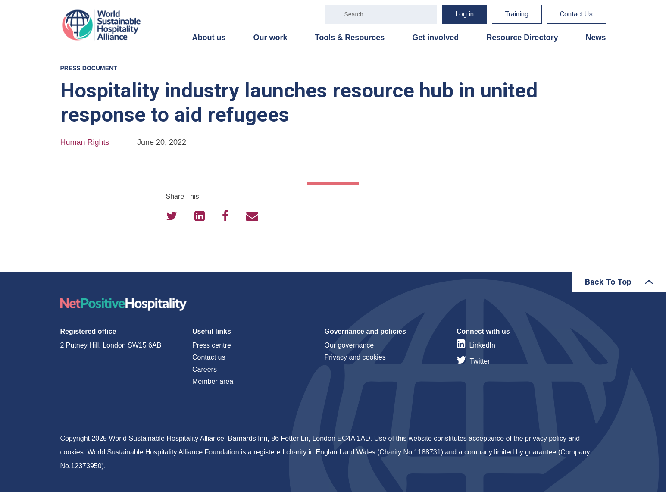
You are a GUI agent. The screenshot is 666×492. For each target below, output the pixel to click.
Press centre (211, 345)
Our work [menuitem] (270, 37)
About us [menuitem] (209, 37)
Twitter (479, 361)
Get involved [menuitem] (435, 37)
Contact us (208, 357)
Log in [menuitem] (464, 14)
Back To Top (608, 282)
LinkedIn (482, 345)
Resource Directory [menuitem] (522, 37)
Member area (212, 381)
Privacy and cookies (355, 357)
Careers (204, 369)
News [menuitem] (595, 37)
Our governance (349, 345)
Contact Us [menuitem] (576, 14)
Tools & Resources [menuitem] (350, 37)
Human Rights (84, 142)
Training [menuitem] (516, 14)
